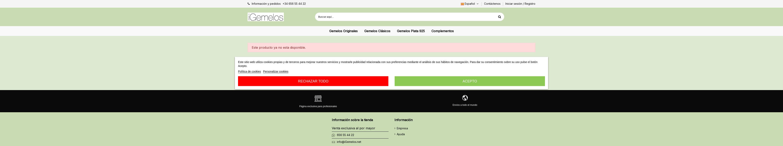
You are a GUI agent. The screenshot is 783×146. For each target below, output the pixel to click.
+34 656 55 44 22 (294, 3)
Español (470, 3)
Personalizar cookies (275, 71)
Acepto (470, 81)
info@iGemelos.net (349, 141)
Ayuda (401, 134)
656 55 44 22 (345, 135)
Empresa (402, 128)
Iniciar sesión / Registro (520, 3)
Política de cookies (249, 71)
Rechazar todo (313, 81)
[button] (343, 31)
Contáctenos (492, 3)
